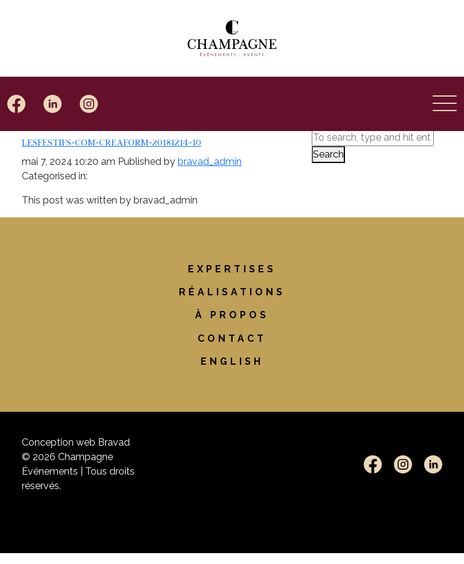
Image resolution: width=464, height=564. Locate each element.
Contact (232, 338)
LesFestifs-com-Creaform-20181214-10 (111, 141)
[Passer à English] (232, 361)
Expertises (232, 269)
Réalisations (232, 292)
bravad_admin (210, 161)
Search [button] (328, 154)
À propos (232, 315)
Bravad (114, 442)
